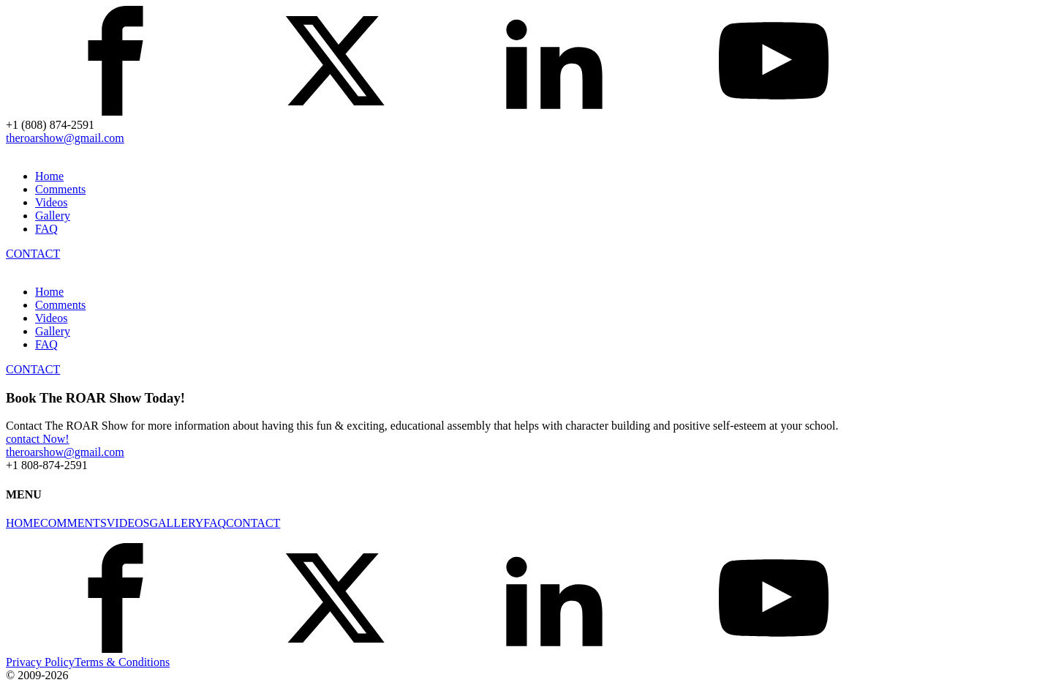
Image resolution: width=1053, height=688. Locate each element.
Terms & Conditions (122, 662)
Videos (51, 202)
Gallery (52, 215)
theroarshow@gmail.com (65, 138)
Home (49, 176)
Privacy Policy (40, 662)
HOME (23, 523)
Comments (60, 189)
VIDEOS (128, 523)
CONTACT (33, 253)
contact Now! (37, 439)
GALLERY (176, 523)
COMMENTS (73, 523)
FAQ (46, 229)
